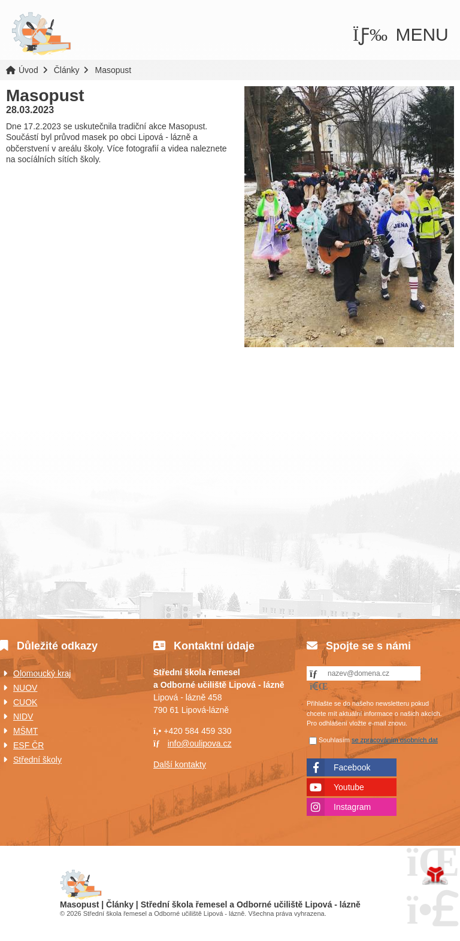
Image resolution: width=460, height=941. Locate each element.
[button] (401, 35)
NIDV (23, 716)
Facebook (352, 767)
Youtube (349, 787)
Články (67, 70)
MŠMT (25, 731)
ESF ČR (28, 745)
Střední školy (37, 759)
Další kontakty (179, 764)
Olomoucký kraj (42, 673)
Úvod (41, 34)
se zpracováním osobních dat (395, 739)
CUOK (25, 702)
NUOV (25, 688)
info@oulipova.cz (200, 743)
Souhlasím (334, 739)
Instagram (352, 807)
